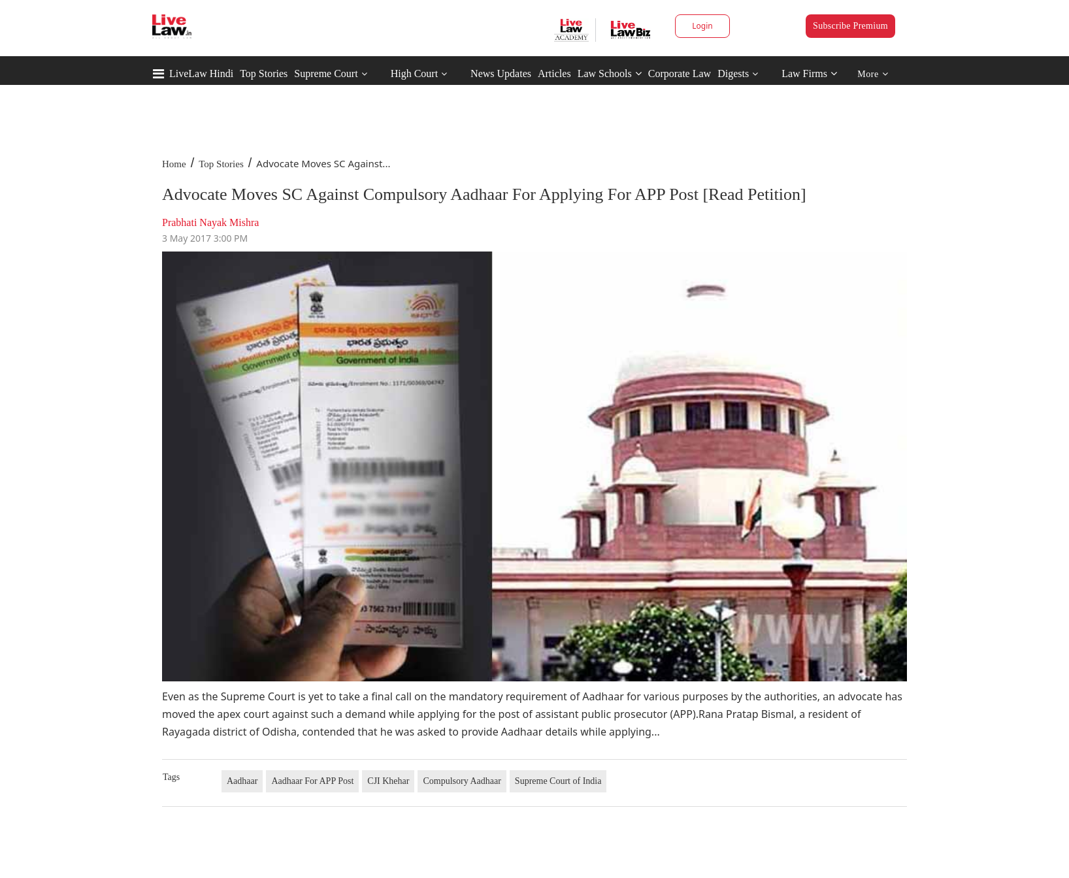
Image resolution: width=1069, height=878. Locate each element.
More (872, 74)
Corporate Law (679, 73)
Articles (554, 73)
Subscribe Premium (850, 26)
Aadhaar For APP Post (312, 781)
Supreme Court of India (558, 781)
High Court (414, 73)
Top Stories (264, 73)
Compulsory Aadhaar (462, 781)
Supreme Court (325, 73)
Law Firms (809, 73)
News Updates (500, 73)
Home (174, 164)
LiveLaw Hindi (201, 73)
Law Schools (610, 73)
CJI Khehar (388, 781)
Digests (733, 73)
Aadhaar (242, 781)
